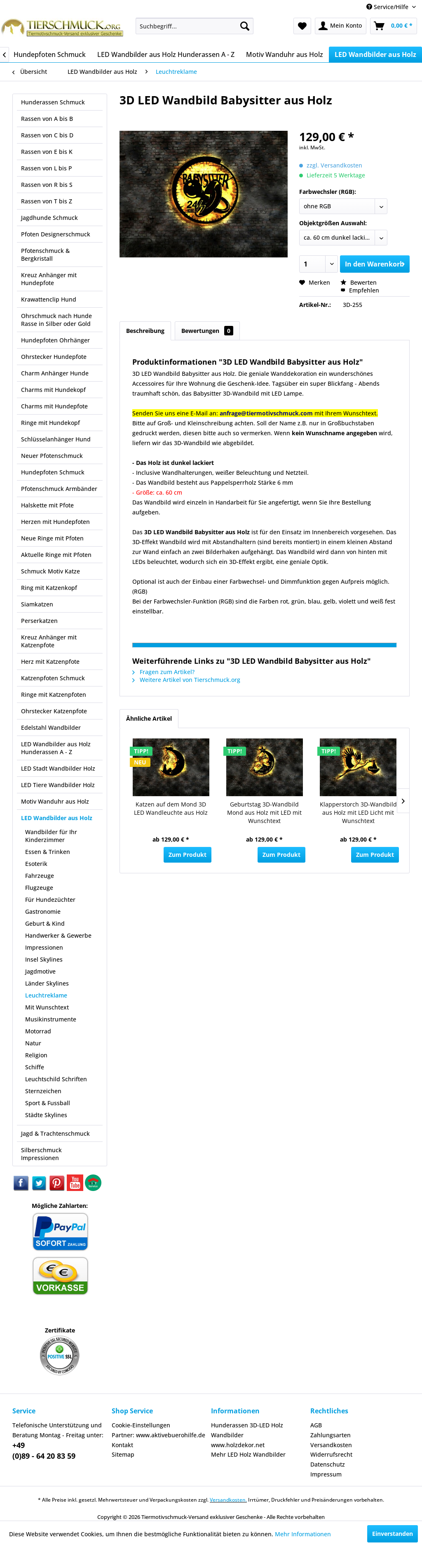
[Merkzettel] (302, 26)
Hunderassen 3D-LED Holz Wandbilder (247, 1430)
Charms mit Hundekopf (53, 390)
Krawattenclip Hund (48, 299)
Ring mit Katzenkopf (49, 588)
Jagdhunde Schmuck (49, 218)
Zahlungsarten (330, 1435)
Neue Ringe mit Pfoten (52, 538)
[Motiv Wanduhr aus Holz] (284, 54)
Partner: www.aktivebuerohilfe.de (158, 1435)
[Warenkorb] (393, 26)
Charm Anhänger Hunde (55, 373)
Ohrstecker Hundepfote (54, 357)
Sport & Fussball (47, 1103)
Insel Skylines (44, 959)
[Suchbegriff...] (195, 26)
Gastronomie (43, 911)
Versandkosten (331, 1445)
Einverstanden (392, 1534)
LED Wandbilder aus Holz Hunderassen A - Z (56, 748)
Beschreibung (145, 331)
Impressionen (44, 947)
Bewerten (358, 282)
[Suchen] (244, 26)
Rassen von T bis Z (46, 201)
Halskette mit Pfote (47, 505)
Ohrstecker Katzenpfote (54, 711)
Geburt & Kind (45, 923)
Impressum (326, 1474)
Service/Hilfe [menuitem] (388, 7)
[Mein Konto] (340, 26)
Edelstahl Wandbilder (51, 727)
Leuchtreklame (46, 995)
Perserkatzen (39, 621)
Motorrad (38, 1031)
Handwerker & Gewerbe (58, 935)
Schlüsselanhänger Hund (56, 439)
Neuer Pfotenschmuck (52, 456)
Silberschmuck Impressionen (41, 1154)
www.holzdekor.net (238, 1445)
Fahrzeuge (39, 876)
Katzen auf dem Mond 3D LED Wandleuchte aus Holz (171, 808)
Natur (33, 1043)
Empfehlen (359, 290)
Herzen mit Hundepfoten (55, 522)
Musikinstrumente (50, 1019)
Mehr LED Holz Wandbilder (248, 1454)
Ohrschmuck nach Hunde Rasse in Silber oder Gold (56, 320)
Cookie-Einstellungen (141, 1425)
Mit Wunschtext (47, 1007)
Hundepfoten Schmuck (52, 472)
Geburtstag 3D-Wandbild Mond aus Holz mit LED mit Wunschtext (264, 812)
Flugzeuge (39, 887)
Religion (36, 1055)
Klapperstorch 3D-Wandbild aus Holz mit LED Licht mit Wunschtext (358, 812)
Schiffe (34, 1067)
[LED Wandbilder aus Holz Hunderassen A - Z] (165, 54)
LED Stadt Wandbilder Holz (58, 768)
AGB (316, 1425)
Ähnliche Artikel (149, 718)
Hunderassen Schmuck (53, 102)
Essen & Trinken (47, 852)
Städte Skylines (46, 1115)
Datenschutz (327, 1464)
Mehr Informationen (303, 1534)
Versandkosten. (228, 1499)
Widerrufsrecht (331, 1454)
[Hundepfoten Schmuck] (49, 54)
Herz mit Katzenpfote (50, 661)
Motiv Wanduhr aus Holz (55, 801)
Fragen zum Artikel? (163, 672)
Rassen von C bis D (47, 135)
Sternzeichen (43, 1091)
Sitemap (123, 1454)
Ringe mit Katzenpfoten (53, 694)
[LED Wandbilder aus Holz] (375, 54)
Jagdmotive (40, 971)
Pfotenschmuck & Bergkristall (45, 254)
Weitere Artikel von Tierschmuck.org (186, 680)
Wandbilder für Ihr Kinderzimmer (51, 836)
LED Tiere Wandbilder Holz (58, 785)
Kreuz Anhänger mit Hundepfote (49, 279)
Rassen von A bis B (47, 119)
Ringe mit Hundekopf (50, 423)
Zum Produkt (187, 854)
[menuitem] (195, 26)
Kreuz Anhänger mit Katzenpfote (49, 641)
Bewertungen (207, 330)
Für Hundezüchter (50, 899)
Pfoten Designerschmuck (55, 234)
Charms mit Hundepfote (54, 406)
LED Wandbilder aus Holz (56, 818)
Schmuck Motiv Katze (50, 571)
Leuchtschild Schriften (56, 1079)
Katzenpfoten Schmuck (53, 678)
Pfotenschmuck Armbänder (59, 489)
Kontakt (122, 1445)
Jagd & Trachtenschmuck (55, 1133)
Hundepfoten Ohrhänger (55, 340)
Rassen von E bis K (47, 152)
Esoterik (36, 864)
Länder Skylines (47, 983)
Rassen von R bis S (47, 185)
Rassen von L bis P (46, 168)
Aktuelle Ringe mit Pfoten (56, 555)
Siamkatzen (37, 604)
